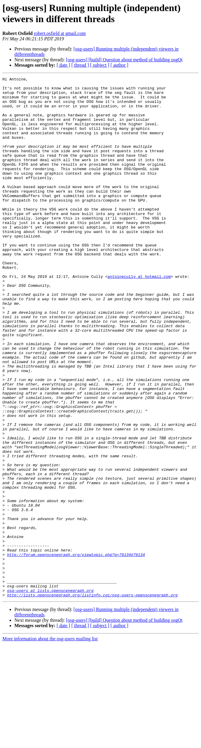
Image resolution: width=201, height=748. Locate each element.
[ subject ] (99, 65)
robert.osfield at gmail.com (60, 33)
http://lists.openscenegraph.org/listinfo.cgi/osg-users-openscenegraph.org (92, 699)
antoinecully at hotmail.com (139, 316)
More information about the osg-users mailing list (50, 742)
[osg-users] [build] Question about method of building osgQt (124, 59)
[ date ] (63, 65)
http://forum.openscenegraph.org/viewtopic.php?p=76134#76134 (76, 650)
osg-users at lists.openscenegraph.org (50, 693)
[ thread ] (80, 65)
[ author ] (120, 65)
